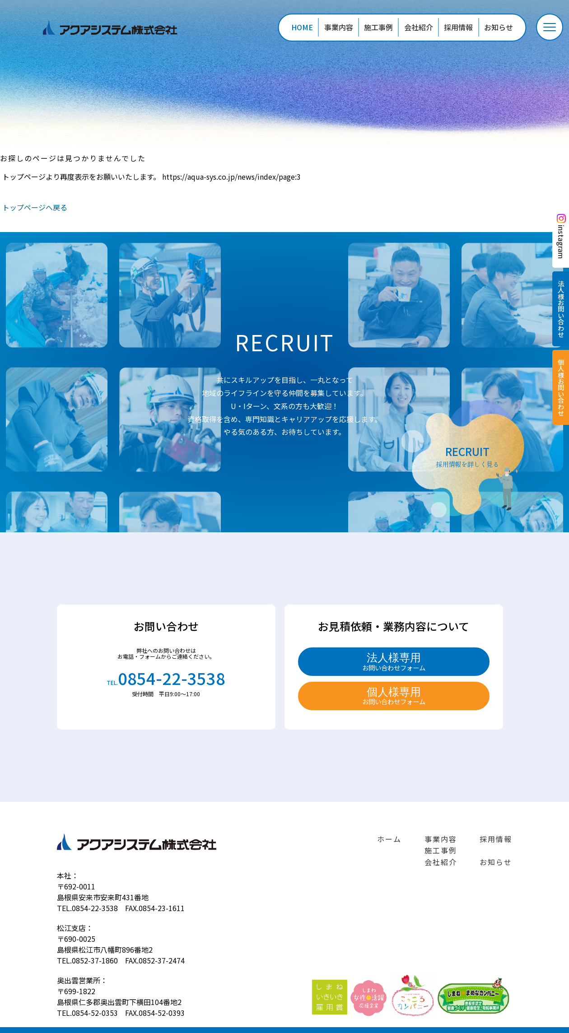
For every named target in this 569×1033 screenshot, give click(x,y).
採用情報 (458, 27)
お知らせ (498, 27)
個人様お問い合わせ (560, 387)
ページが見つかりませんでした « (115, 27)
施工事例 (378, 27)
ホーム (389, 838)
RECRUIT (467, 456)
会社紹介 (418, 27)
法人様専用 (393, 662)
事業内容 (338, 27)
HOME (302, 27)
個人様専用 (393, 696)
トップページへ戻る (34, 207)
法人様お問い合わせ (560, 308)
